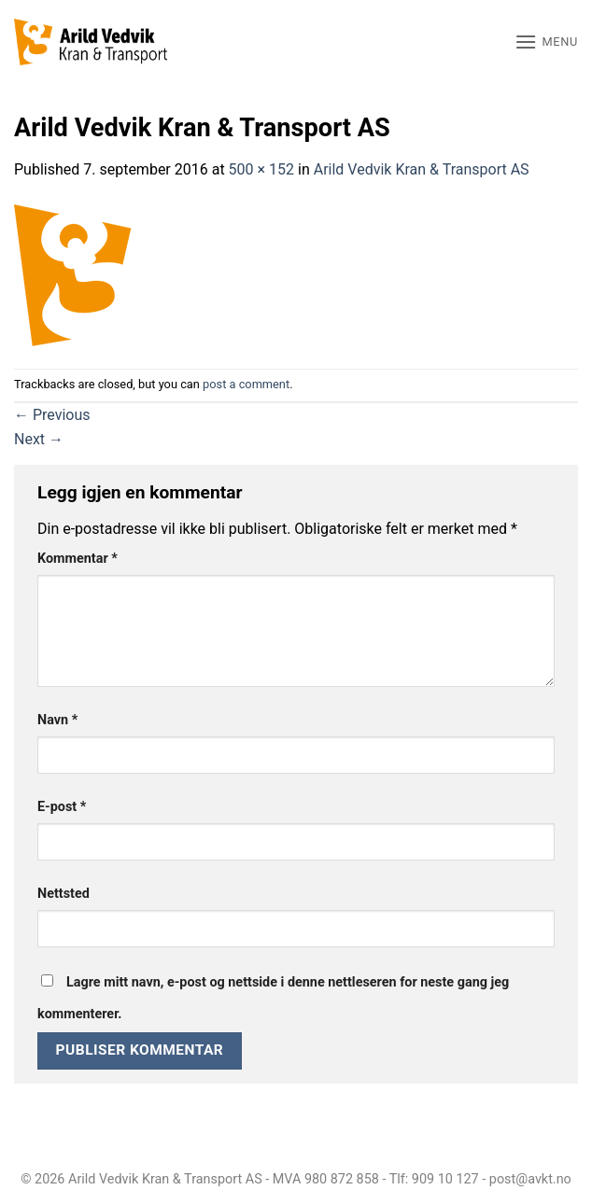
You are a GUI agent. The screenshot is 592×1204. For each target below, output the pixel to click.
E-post (61, 807)
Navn (57, 720)
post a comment (246, 384)
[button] (546, 41)
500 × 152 (261, 169)
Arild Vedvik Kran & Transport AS (421, 169)
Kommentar (77, 559)
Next (38, 439)
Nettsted (63, 894)
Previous (52, 415)
